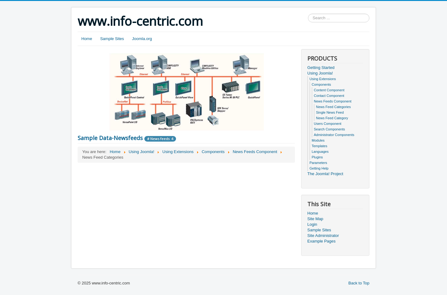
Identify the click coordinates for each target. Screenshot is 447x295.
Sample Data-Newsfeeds (110, 138)
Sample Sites (112, 38)
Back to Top (358, 283)
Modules (318, 140)
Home (86, 38)
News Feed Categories (333, 107)
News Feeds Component (332, 101)
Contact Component (329, 96)
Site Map (315, 218)
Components (321, 84)
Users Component (327, 123)
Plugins (317, 157)
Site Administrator (323, 235)
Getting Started (320, 67)
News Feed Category (332, 118)
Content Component (329, 90)
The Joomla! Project (325, 173)
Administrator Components (334, 135)
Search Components (329, 129)
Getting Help (318, 168)
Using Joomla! (320, 73)
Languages (320, 151)
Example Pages (321, 241)
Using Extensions (322, 79)
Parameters (318, 163)
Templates (319, 146)
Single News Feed (330, 112)
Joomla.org (142, 38)
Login (312, 224)
